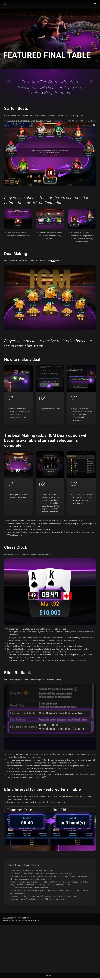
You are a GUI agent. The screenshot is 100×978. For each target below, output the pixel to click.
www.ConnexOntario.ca (29, 920)
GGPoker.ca (8, 918)
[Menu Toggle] (95, 4)
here (48, 529)
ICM (53, 261)
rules (24, 918)
